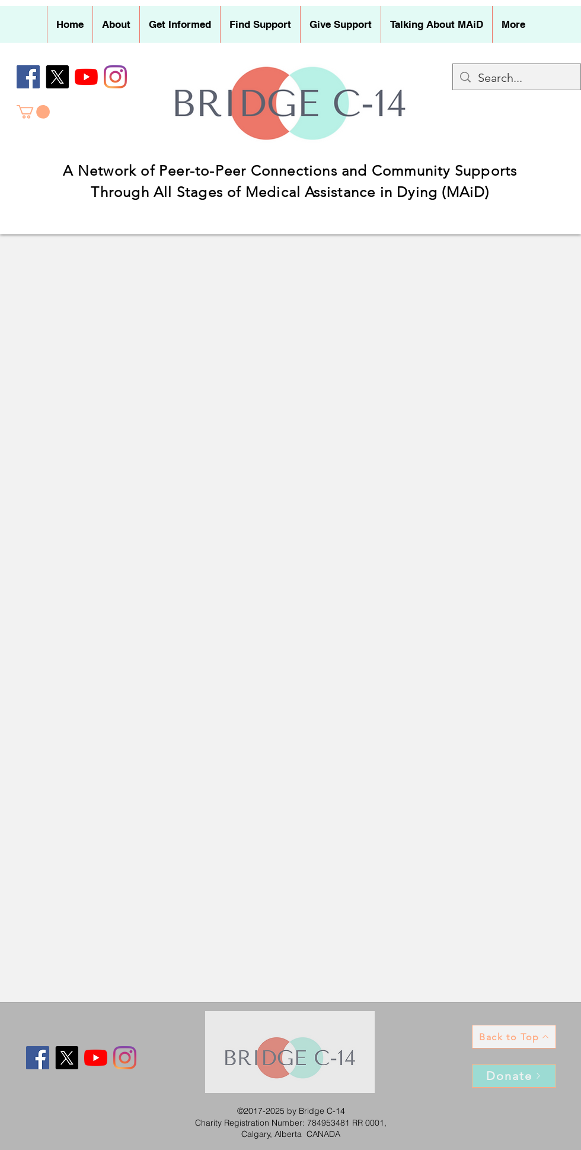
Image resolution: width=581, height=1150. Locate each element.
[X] (57, 76)
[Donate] (514, 1076)
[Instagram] (115, 76)
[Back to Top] (514, 1037)
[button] (115, 24)
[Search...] (517, 77)
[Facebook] (28, 76)
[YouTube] (86, 76)
